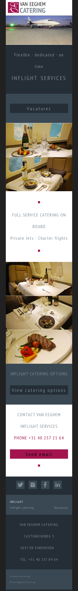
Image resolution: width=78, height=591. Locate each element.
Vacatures (39, 108)
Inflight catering (22, 508)
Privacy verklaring (20, 576)
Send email (39, 454)
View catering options (39, 390)
